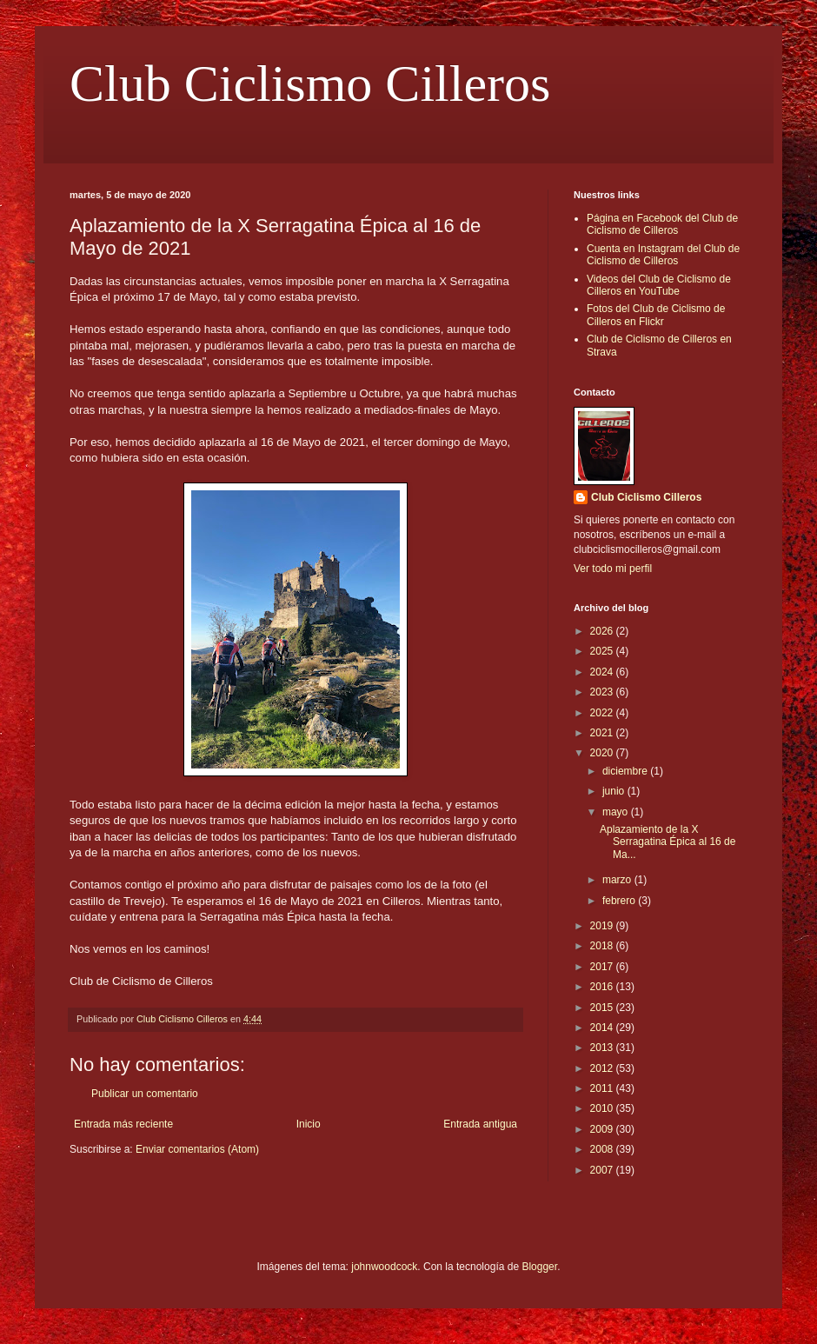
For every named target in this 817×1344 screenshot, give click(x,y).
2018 (603, 946)
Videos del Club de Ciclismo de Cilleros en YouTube (659, 285)
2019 (603, 926)
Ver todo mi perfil (613, 568)
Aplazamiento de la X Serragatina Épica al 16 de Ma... (667, 842)
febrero (620, 901)
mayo (616, 812)
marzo (618, 880)
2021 (603, 733)
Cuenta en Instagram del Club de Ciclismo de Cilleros (663, 255)
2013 (603, 1047)
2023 (603, 692)
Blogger (539, 1267)
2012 (603, 1068)
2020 (603, 753)
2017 (603, 967)
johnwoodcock (384, 1267)
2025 (603, 651)
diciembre (626, 771)
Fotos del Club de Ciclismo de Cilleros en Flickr (656, 315)
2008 (603, 1149)
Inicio (308, 1124)
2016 (603, 987)
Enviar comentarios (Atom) (197, 1149)
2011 (603, 1088)
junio (615, 791)
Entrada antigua (480, 1124)
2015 (603, 1007)
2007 (603, 1170)
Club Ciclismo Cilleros (310, 83)
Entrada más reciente (123, 1124)
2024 (603, 672)
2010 (603, 1108)
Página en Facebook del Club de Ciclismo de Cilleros (662, 224)
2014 (603, 1027)
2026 (603, 631)
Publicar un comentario (144, 1094)
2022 (603, 713)
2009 (603, 1129)
